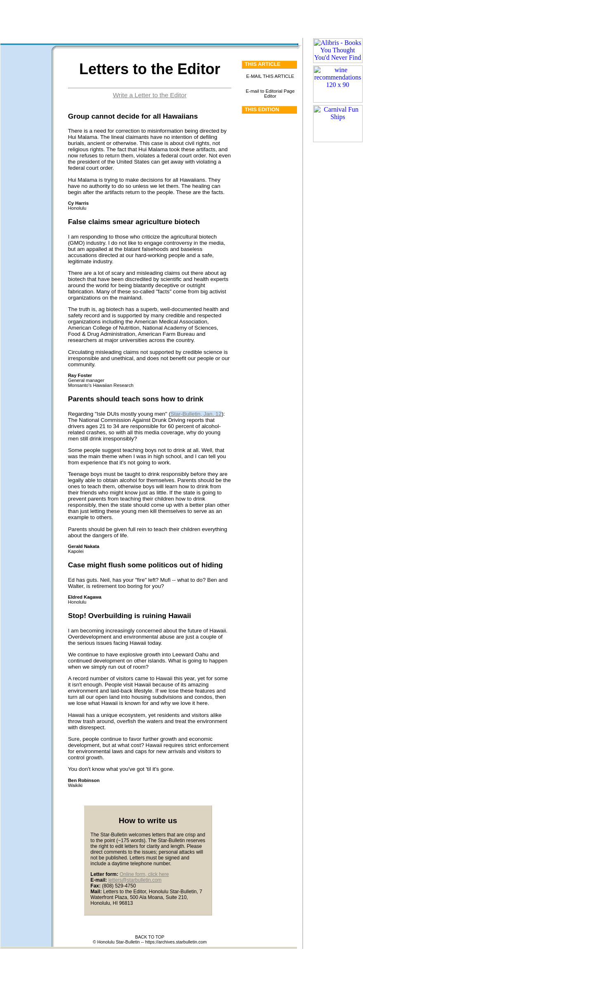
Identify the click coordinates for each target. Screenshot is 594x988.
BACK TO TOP (150, 936)
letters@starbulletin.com (135, 880)
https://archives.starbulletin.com (176, 941)
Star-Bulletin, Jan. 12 (196, 414)
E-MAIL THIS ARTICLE (270, 76)
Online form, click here (144, 874)
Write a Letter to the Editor (150, 94)
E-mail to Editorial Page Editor (270, 93)
